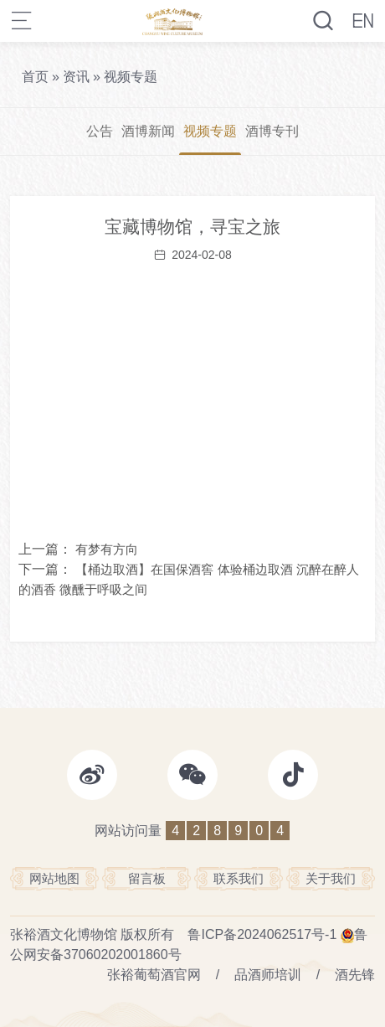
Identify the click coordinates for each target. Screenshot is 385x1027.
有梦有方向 (106, 549)
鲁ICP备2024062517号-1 (261, 934)
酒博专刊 (272, 131)
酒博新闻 (148, 131)
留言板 (147, 878)
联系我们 (238, 878)
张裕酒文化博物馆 (63, 934)
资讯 (76, 77)
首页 (35, 77)
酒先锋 (355, 975)
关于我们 (330, 878)
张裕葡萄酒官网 (154, 975)
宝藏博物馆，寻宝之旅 (192, 227)
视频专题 (130, 77)
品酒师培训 (267, 975)
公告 (99, 131)
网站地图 (54, 878)
